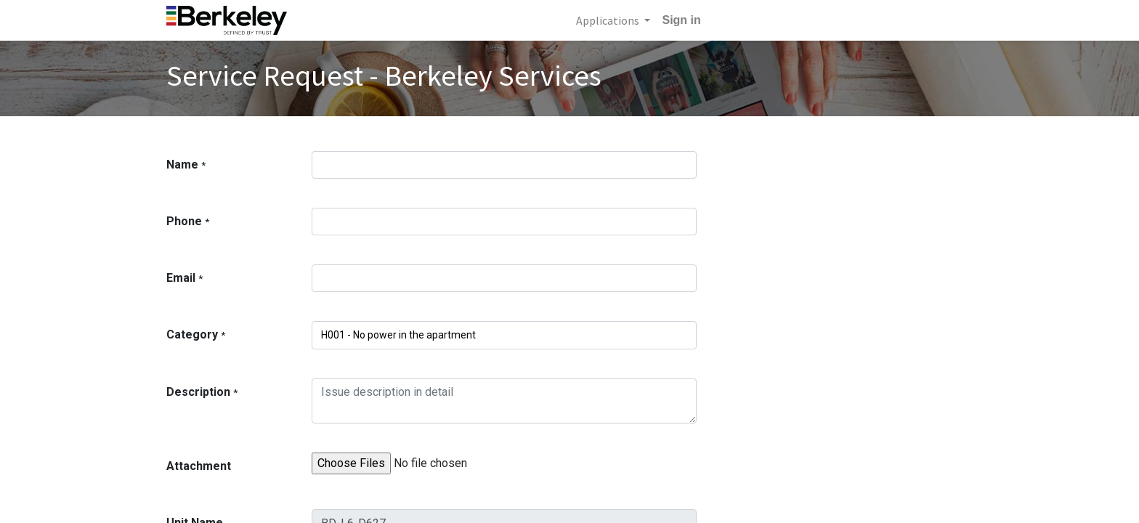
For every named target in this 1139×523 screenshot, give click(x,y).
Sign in (681, 20)
